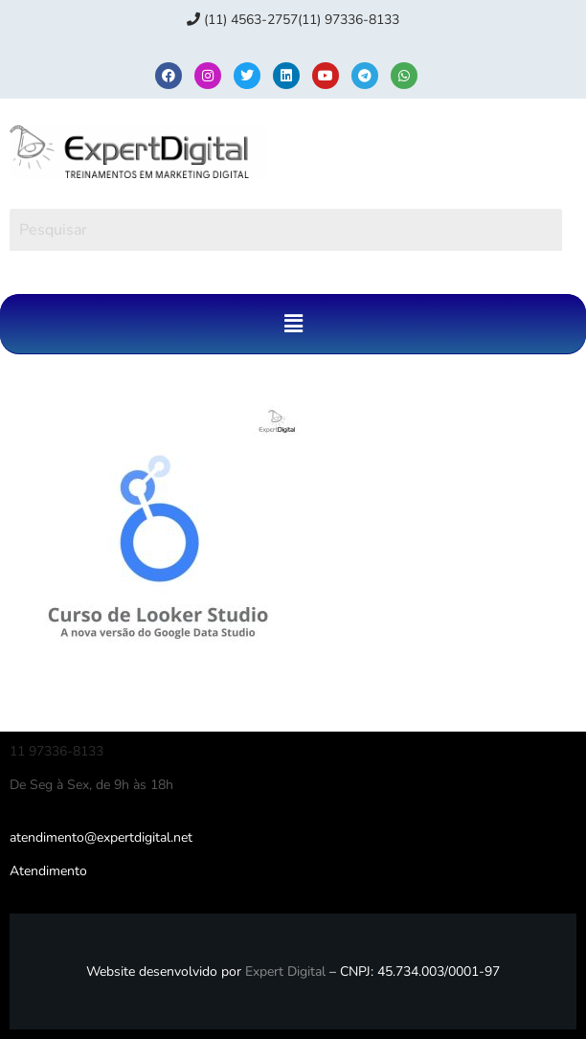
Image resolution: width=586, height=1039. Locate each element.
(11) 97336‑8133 (348, 20)
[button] (293, 323)
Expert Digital (285, 971)
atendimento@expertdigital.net (101, 837)
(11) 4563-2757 (242, 20)
